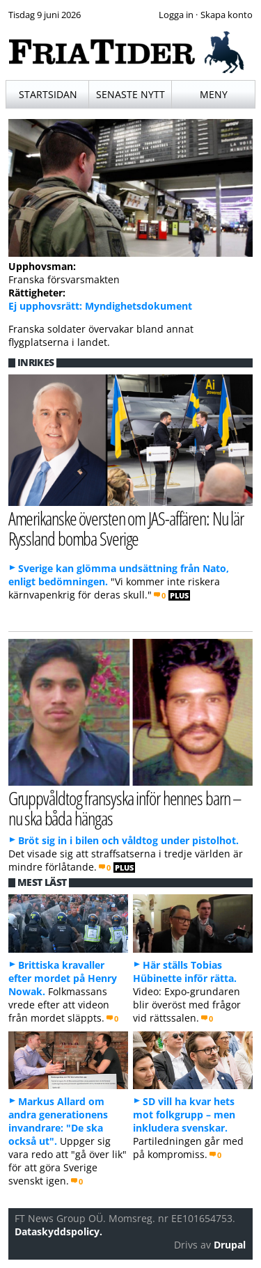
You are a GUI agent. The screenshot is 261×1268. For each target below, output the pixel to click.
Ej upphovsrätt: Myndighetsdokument (100, 305)
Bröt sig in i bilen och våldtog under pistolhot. (128, 840)
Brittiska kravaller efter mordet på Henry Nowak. (62, 978)
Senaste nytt (130, 94)
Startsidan (48, 94)
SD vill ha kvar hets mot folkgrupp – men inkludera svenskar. (184, 1114)
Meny (214, 94)
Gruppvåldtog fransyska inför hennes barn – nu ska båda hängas (125, 808)
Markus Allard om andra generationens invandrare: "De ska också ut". (58, 1121)
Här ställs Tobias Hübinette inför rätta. (185, 971)
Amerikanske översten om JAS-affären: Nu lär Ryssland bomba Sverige (126, 528)
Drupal (230, 1244)
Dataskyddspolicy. (58, 1231)
